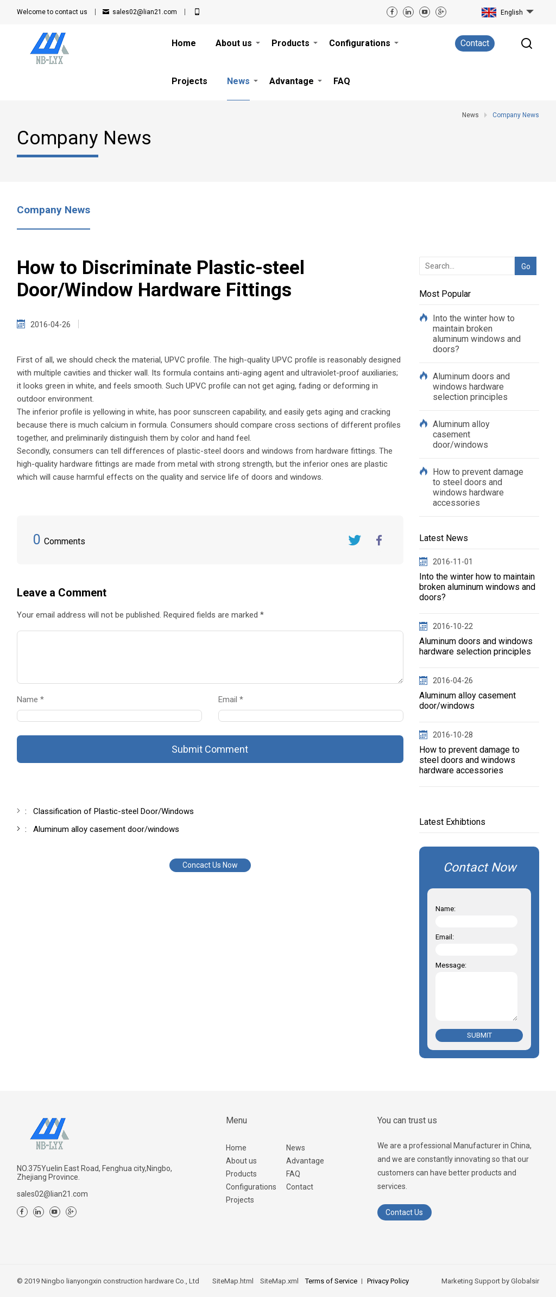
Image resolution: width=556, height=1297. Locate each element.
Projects (240, 1200)
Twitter (354, 540)
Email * (235, 699)
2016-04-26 (453, 680)
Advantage (305, 1160)
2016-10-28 (453, 734)
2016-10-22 (453, 626)
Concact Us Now (210, 865)
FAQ (293, 1173)
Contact (474, 43)
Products (241, 1173)
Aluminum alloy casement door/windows (461, 434)
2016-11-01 (453, 561)
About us (241, 1160)
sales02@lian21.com (144, 12)
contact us (52, 12)
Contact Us (404, 1212)
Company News (53, 210)
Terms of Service (331, 1281)
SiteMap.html (233, 1281)
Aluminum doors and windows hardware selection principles (471, 386)
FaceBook (379, 540)
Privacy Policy (388, 1281)
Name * (35, 699)
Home (236, 1147)
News (295, 1147)
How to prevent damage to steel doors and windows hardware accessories (478, 487)
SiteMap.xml (279, 1281)
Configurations (251, 1186)
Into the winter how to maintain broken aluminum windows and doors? (477, 333)
